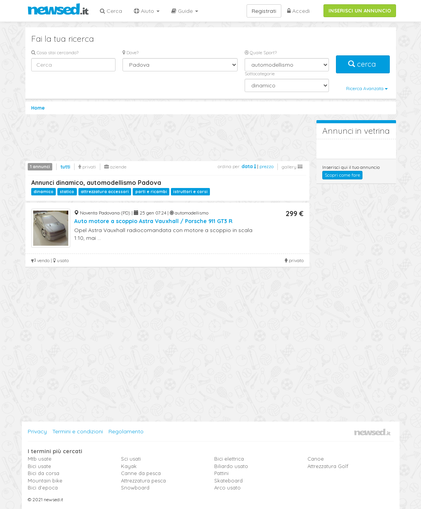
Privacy (37, 431)
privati (87, 167)
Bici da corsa (43, 473)
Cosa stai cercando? (54, 52)
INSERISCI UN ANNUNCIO (360, 10)
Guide (184, 10)
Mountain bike (45, 480)
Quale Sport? (261, 52)
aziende (115, 167)
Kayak (129, 466)
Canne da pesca (141, 473)
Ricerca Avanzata (367, 88)
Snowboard (135, 487)
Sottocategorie (260, 73)
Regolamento (126, 431)
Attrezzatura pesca (143, 480)
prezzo (266, 166)
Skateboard (228, 480)
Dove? (131, 52)
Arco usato (227, 487)
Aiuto (147, 10)
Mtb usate (40, 459)
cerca (363, 64)
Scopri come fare (342, 175)
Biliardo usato (231, 466)
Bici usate (39, 466)
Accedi (298, 10)
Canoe (315, 459)
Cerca (111, 10)
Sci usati (131, 459)
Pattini (221, 473)
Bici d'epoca (43, 487)
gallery (292, 167)
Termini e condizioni (77, 431)
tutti (65, 167)
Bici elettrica (229, 459)
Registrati (264, 10)
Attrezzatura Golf (327, 466)
